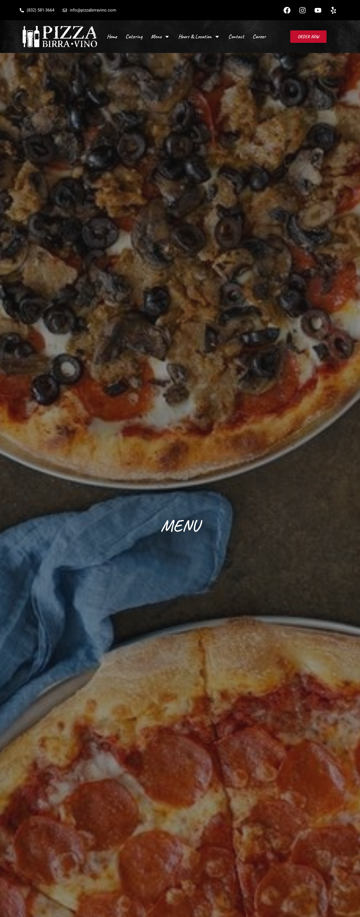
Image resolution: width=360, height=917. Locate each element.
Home (112, 36)
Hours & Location (199, 36)
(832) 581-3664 (37, 10)
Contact (236, 36)
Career (259, 36)
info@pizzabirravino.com (89, 10)
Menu (160, 36)
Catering (133, 36)
